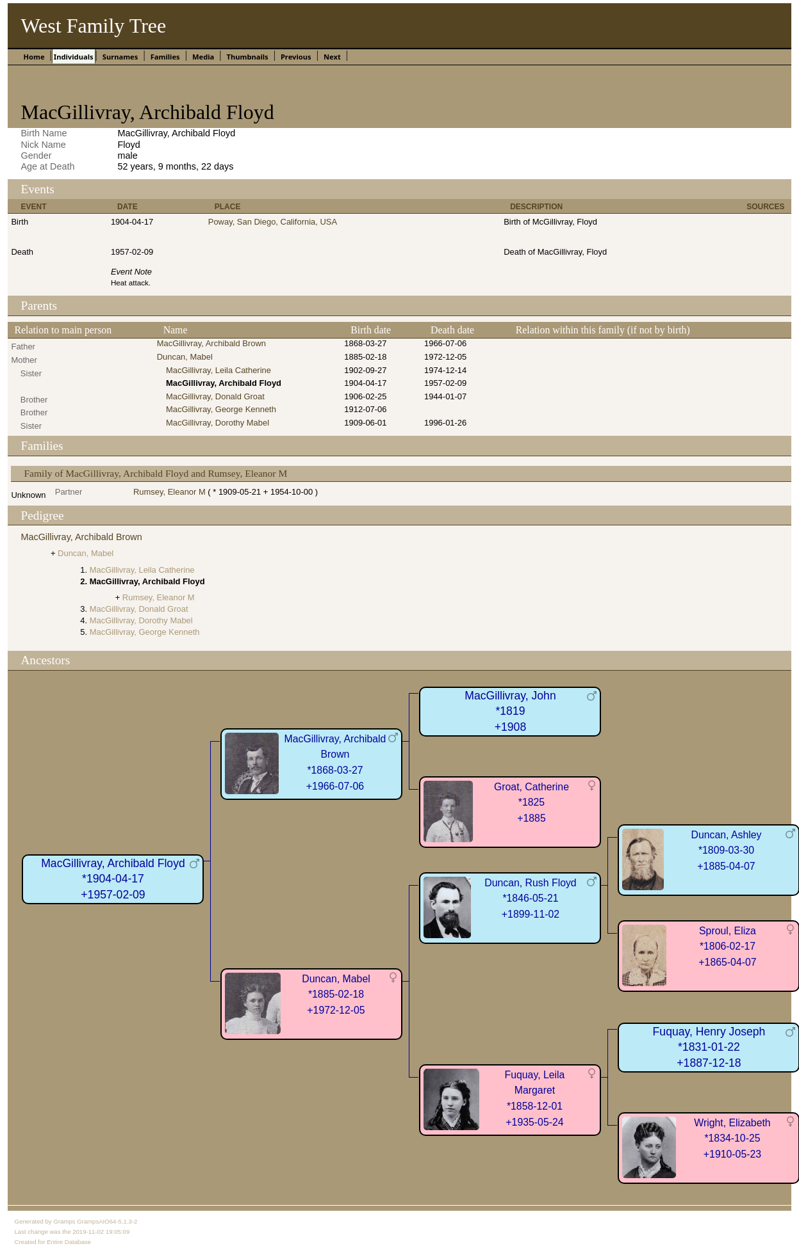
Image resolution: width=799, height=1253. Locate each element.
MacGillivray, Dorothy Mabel (217, 422)
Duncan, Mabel (185, 357)
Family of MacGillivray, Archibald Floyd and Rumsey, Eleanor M (155, 473)
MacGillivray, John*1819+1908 (510, 711)
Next (332, 56)
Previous (296, 56)
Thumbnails (247, 56)
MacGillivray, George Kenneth (221, 409)
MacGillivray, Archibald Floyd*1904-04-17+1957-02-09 (113, 879)
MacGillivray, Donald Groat (215, 396)
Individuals (74, 56)
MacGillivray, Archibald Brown (211, 343)
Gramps (64, 1221)
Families (165, 56)
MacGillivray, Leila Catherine (218, 370)
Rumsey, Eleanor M (169, 492)
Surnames (120, 56)
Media (203, 56)
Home (33, 56)
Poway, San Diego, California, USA (272, 222)
